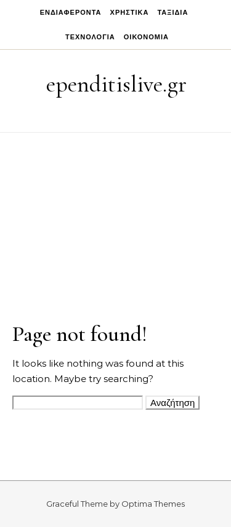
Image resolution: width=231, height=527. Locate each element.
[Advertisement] (115, 205)
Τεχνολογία (90, 37)
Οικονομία (146, 37)
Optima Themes (153, 504)
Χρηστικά (129, 12)
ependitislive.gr (116, 84)
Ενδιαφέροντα (71, 12)
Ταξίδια (172, 12)
